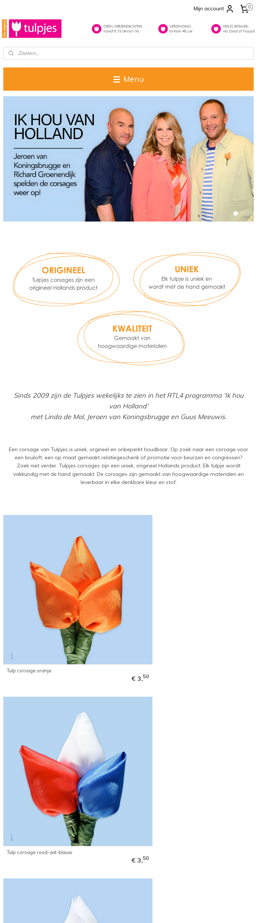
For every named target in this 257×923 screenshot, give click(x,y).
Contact (12, 785)
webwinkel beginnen (139, 909)
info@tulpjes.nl (106, 879)
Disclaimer (15, 809)
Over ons (13, 793)
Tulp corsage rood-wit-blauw (125, 600)
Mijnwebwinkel (198, 909)
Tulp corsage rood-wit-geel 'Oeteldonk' (37, 712)
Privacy (11, 816)
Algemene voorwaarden (31, 801)
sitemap (99, 909)
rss (113, 909)
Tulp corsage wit (196, 600)
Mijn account (214, 8)
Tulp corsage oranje (29, 600)
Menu (128, 79)
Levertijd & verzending (28, 778)
